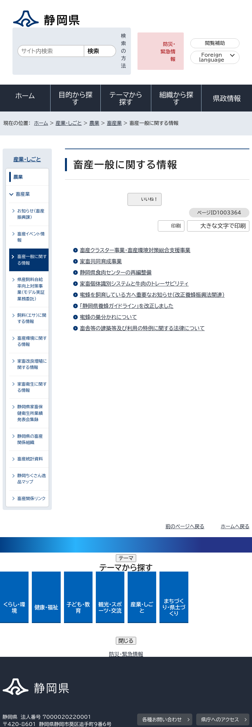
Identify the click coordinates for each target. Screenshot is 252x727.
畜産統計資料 (30, 459)
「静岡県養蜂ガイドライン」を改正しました (126, 306)
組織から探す (176, 98)
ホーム (25, 95)
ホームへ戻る (235, 526)
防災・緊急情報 (168, 52)
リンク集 (173, 663)
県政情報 (227, 98)
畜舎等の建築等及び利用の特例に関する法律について (142, 328)
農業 (94, 123)
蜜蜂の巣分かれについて (108, 317)
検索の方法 (123, 50)
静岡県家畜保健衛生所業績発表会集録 (30, 413)
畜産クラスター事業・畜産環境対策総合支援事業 (135, 250)
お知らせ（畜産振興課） (31, 214)
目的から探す (75, 98)
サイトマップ (21, 670)
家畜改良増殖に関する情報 (32, 364)
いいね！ (149, 199)
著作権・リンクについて (33, 656)
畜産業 (114, 123)
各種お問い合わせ (162, 615)
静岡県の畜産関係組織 (30, 439)
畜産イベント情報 (31, 237)
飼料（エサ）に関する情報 (31, 318)
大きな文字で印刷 (223, 226)
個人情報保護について (106, 656)
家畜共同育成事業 (101, 261)
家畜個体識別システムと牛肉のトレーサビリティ (134, 283)
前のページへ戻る (184, 526)
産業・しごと (68, 123)
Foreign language (211, 57)
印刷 (176, 225)
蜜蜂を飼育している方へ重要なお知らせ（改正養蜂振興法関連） (152, 294)
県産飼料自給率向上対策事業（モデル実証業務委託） (31, 289)
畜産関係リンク (31, 498)
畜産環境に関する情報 (32, 341)
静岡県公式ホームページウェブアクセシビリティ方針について (74, 663)
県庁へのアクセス (220, 615)
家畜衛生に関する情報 (32, 387)
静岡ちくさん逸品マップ (31, 479)
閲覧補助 (215, 43)
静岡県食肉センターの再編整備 (116, 272)
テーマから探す (126, 98)
